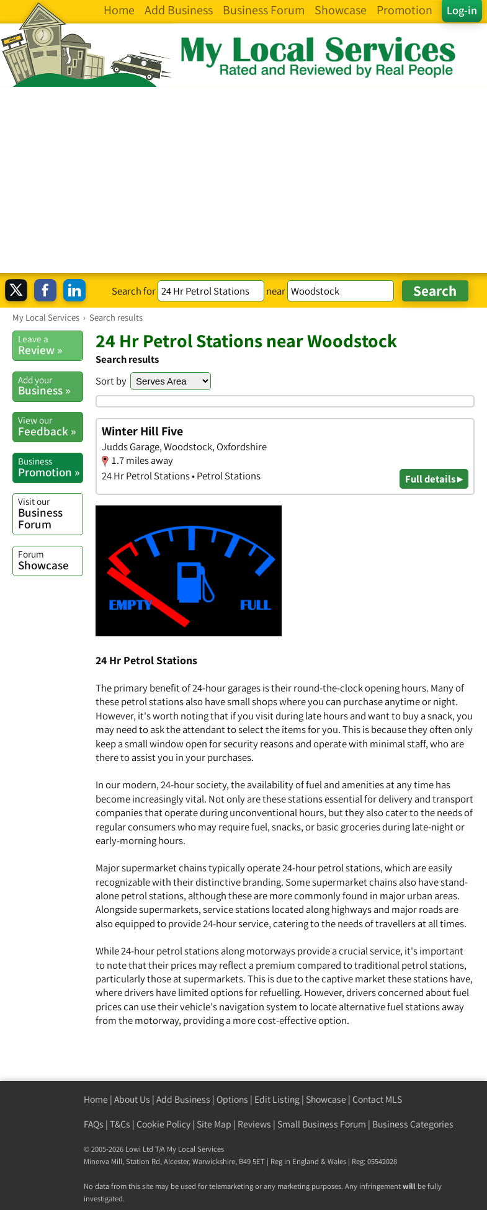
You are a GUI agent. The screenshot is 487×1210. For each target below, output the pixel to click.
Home (96, 1099)
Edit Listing (277, 1099)
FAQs (94, 1124)
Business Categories (412, 1124)
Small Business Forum (321, 1124)
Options (232, 1099)
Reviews (254, 1124)
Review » (50, 344)
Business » (50, 385)
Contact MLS (377, 1099)
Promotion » (50, 467)
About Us (132, 1099)
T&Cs (120, 1124)
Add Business (183, 1099)
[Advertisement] (243, 180)
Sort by (111, 381)
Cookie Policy (163, 1124)
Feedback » (50, 426)
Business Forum (50, 513)
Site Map (214, 1124)
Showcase (50, 560)
